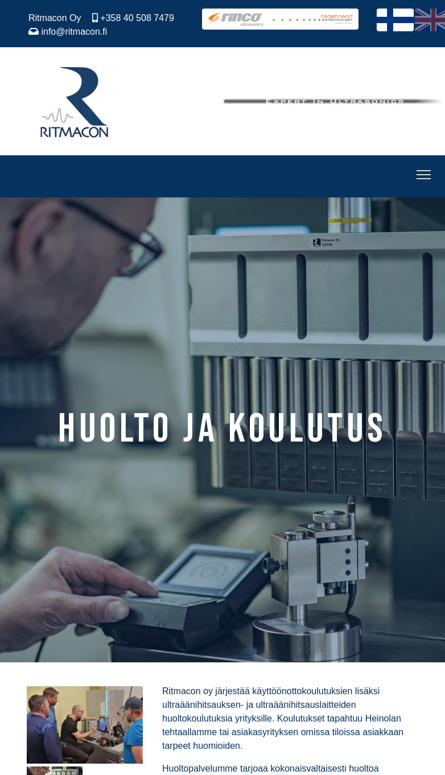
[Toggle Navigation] (423, 176)
